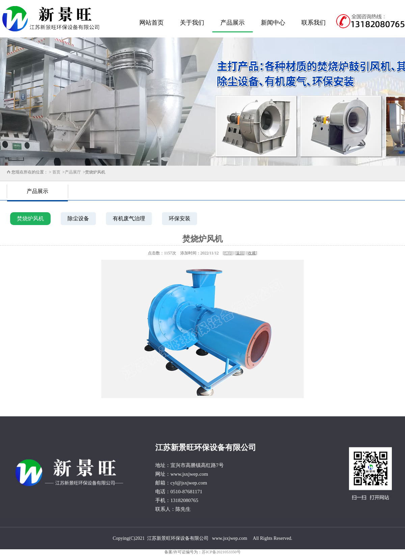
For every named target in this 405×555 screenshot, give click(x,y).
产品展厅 (73, 172)
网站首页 (151, 22)
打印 (228, 253)
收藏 (252, 253)
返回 (240, 253)
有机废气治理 (129, 218)
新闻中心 (273, 22)
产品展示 (232, 22)
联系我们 (313, 22)
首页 (56, 172)
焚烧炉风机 (30, 218)
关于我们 (192, 22)
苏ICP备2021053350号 (221, 552)
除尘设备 (78, 218)
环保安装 (179, 218)
